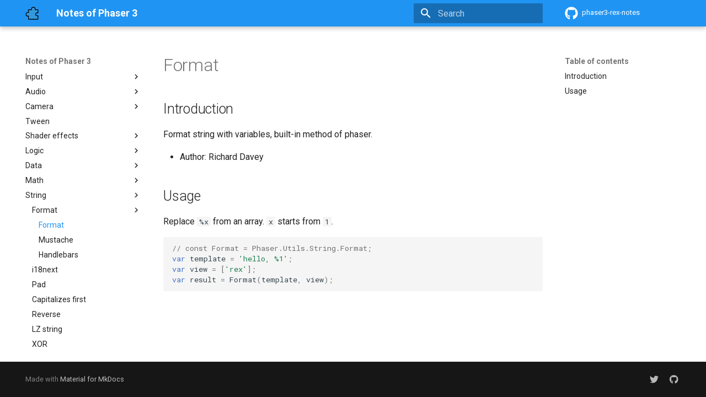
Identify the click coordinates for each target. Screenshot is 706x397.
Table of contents (597, 61)
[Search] (478, 13)
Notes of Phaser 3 (58, 61)
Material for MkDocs (92, 379)
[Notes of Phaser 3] (32, 13)
